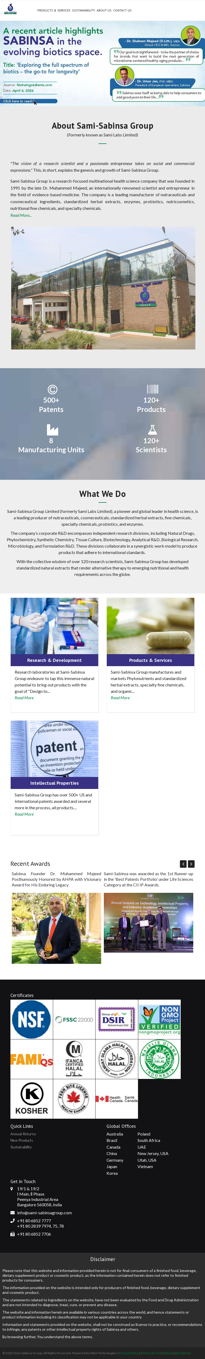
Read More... (21, 215)
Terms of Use (150, 1353)
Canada (113, 1146)
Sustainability (83, 10)
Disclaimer (183, 1353)
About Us (104, 10)
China (112, 1153)
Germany (115, 1159)
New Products (21, 1140)
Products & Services (53, 10)
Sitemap (168, 1353)
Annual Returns (23, 1134)
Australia (115, 1133)
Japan (112, 1166)
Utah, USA (146, 1159)
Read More (24, 697)
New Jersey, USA (152, 1153)
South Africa (148, 1140)
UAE (141, 1146)
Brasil (112, 1140)
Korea (112, 1173)
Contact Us (122, 10)
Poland (143, 1133)
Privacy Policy (129, 1353)
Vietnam (145, 1166)
